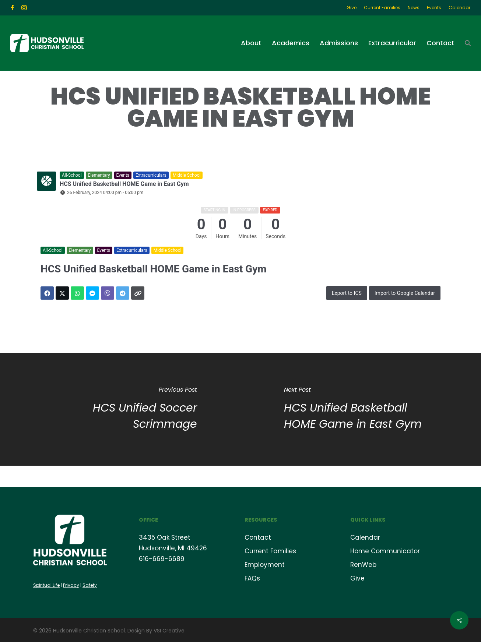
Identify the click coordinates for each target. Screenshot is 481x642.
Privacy (71, 585)
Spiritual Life (46, 585)
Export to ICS (347, 293)
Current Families (270, 551)
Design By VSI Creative (156, 630)
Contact (258, 537)
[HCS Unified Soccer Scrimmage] (120, 409)
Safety (89, 585)
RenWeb (363, 564)
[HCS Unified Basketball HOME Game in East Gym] (360, 409)
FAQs (252, 578)
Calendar (365, 537)
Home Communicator (385, 551)
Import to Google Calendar (405, 293)
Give (357, 578)
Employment (265, 564)
